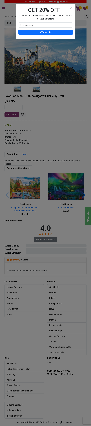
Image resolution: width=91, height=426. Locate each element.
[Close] (71, 7)
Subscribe (45, 32)
